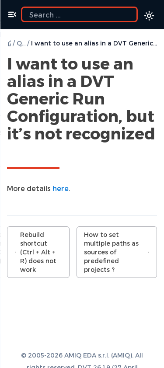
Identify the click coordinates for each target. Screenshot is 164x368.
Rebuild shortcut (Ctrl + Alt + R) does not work (35, 252)
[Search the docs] (79, 14)
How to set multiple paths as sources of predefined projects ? (117, 252)
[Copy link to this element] (16, 152)
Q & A (21, 43)
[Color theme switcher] (149, 16)
